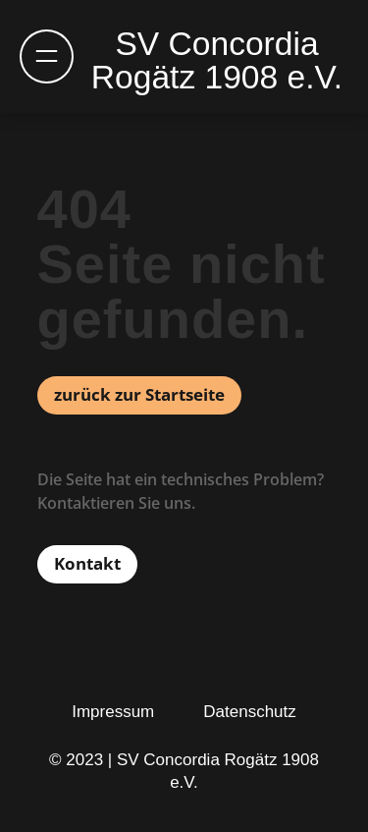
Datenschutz (249, 711)
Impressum (113, 711)
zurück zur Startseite (139, 394)
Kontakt (87, 563)
